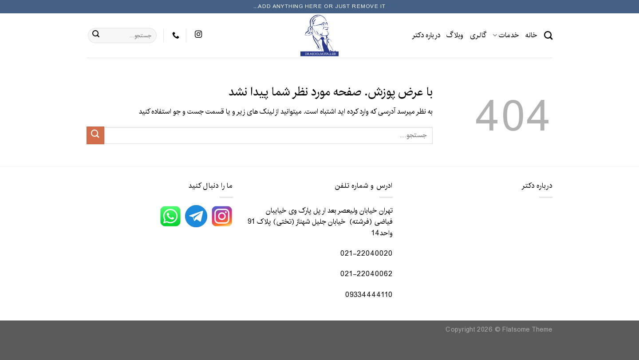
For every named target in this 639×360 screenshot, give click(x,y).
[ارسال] (95, 35)
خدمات (506, 35)
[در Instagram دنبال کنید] (198, 35)
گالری (478, 35)
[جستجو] (548, 35)
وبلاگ (454, 35)
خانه (531, 35)
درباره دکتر (426, 35)
